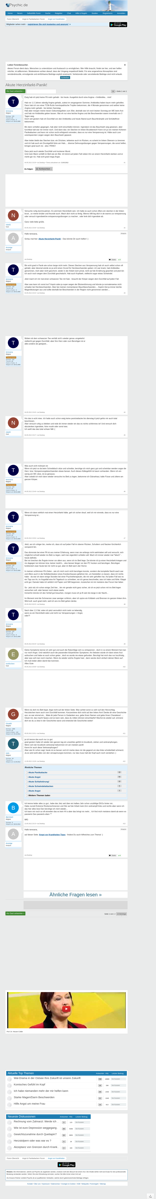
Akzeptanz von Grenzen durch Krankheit (38, 1147)
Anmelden (121, 13)
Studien (95, 13)
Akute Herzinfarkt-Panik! (26, 85)
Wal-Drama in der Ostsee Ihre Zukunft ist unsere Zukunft (47, 1078)
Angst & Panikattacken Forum (33, 1158)
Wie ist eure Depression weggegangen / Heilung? (43, 1127)
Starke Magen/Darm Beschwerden (34, 1097)
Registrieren (108, 13)
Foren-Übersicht (13, 1158)
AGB (78, 1184)
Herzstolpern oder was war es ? (32, 1140)
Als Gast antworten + (15, 91)
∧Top (150, 1196)
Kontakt (30, 1184)
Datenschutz (55, 1184)
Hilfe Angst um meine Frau (29, 1103)
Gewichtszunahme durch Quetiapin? (35, 1134)
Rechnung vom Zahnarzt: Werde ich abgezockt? (42, 1121)
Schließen (65, 78)
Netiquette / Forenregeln (90, 1184)
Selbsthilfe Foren (34, 13)
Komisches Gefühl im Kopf (29, 1084)
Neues (19, 13)
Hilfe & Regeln (81, 13)
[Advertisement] (75, 689)
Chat (69, 13)
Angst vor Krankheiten (56, 1158)
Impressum (46, 1184)
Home (10, 13)
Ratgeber (58, 13)
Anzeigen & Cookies (68, 1184)
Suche (47, 13)
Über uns (37, 1184)
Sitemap (103, 1184)
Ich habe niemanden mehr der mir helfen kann (41, 1090)
